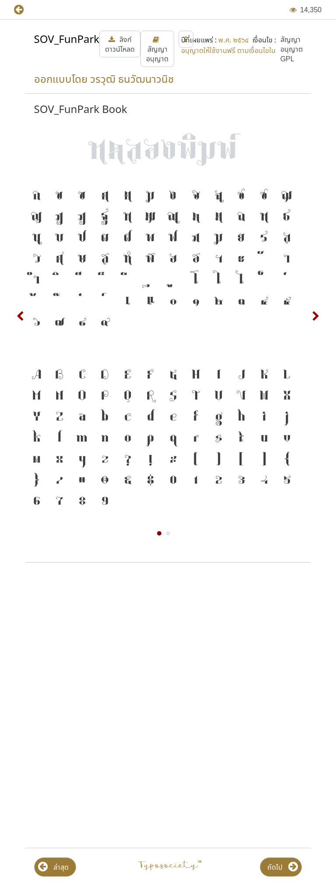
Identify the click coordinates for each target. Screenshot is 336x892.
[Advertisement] (168, 639)
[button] (25, 10)
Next (315, 316)
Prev (21, 316)
